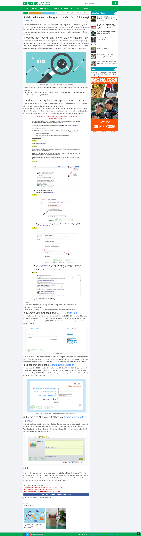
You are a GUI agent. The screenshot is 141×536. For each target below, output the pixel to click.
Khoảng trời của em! (102, 48)
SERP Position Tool (67, 312)
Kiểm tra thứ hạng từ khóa (48, 13)
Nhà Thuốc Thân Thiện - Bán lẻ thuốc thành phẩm (56, 494)
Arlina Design (114, 534)
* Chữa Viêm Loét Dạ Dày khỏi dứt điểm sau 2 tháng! (38, 489)
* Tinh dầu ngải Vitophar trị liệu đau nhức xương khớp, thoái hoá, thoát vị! (43, 487)
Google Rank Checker (62, 364)
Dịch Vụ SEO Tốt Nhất (34, 13)
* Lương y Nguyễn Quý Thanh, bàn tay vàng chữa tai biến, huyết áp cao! (43, 491)
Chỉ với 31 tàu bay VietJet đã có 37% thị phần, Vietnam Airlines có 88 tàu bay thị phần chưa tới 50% (107, 26)
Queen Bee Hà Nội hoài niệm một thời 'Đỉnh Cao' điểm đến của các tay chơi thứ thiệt (107, 19)
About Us (93, 45)
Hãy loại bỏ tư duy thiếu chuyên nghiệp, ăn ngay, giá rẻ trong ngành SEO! (34, 526)
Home (25, 13)
